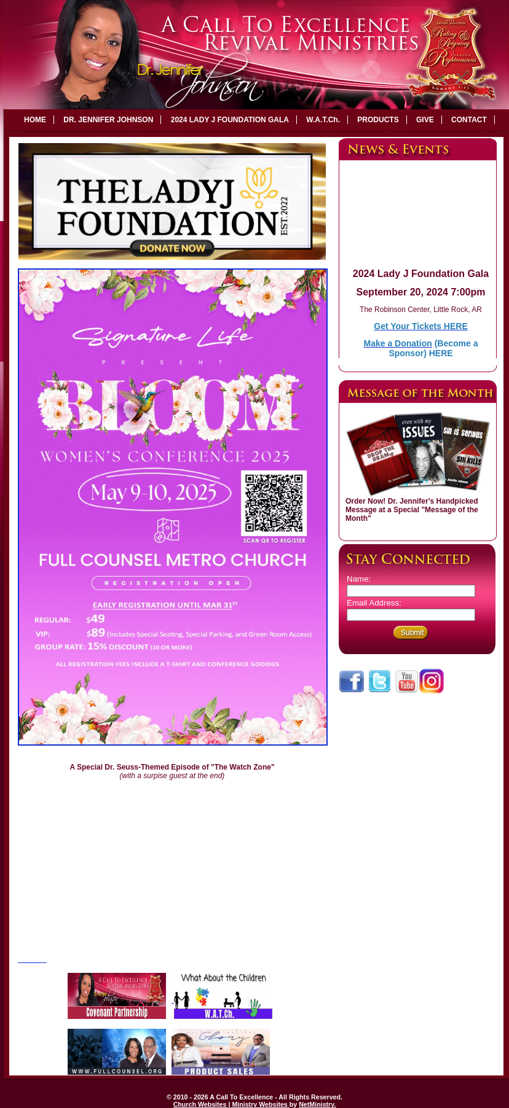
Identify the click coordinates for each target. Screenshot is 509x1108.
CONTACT (469, 119)
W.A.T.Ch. (323, 119)
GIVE (425, 119)
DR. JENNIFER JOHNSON (108, 119)
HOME (35, 119)
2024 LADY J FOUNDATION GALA (230, 119)
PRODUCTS (377, 119)
